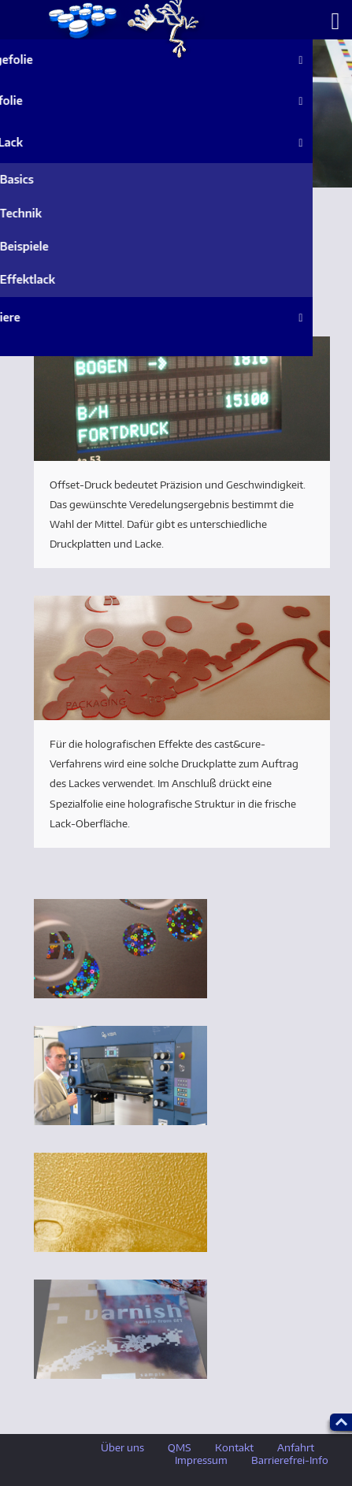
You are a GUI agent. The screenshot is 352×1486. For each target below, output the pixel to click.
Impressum (201, 1460)
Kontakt (234, 1447)
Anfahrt (295, 1447)
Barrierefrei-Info (289, 1460)
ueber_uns (122, 30)
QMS (179, 1447)
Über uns (122, 1447)
